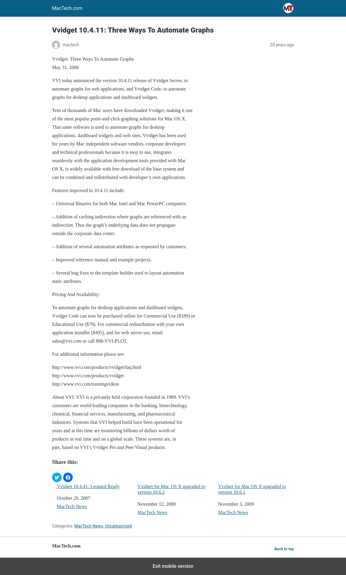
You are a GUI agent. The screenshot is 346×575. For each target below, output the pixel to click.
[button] (57, 477)
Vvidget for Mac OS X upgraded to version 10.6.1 (252, 489)
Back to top (284, 549)
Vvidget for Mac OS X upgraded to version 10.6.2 (171, 489)
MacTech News (72, 506)
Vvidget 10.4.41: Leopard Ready (88, 486)
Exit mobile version (173, 566)
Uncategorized (118, 526)
